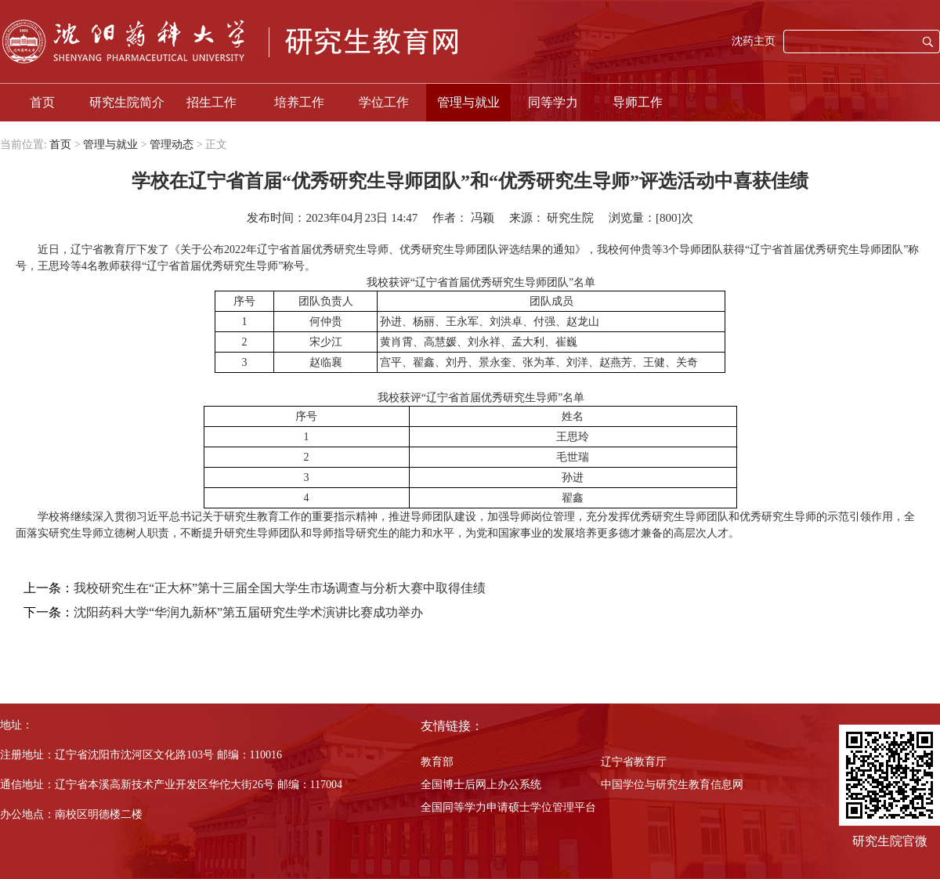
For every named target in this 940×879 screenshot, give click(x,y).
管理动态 (171, 144)
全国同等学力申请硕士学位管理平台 (508, 807)
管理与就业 (468, 102)
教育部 (437, 762)
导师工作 (638, 102)
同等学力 (553, 102)
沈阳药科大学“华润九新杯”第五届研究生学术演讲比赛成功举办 (248, 612)
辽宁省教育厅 (634, 762)
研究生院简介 (126, 102)
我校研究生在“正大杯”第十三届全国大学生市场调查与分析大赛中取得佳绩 (280, 588)
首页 (42, 102)
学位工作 (384, 102)
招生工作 (211, 102)
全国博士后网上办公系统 (481, 784)
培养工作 (299, 102)
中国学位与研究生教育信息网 (672, 784)
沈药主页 (754, 41)
